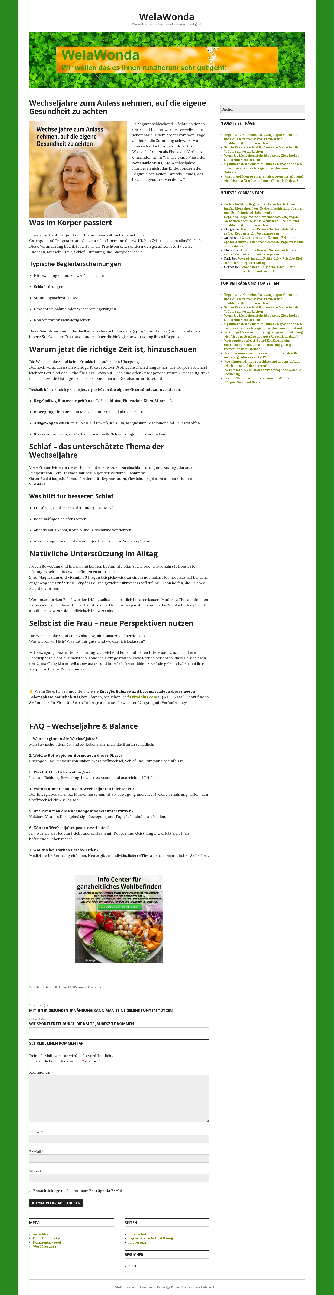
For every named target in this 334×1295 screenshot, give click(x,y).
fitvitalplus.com (142, 697)
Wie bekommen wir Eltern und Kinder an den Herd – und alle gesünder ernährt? (264, 355)
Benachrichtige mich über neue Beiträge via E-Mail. (78, 1190)
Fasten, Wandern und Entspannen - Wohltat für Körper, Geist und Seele (260, 380)
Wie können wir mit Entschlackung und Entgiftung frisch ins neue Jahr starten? (262, 364)
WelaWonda (167, 16)
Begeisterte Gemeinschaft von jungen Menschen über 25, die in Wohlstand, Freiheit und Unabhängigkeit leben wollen (261, 139)
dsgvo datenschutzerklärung (150, 1238)
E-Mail (36, 1151)
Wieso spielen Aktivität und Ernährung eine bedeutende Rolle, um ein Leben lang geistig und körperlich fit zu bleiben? (261, 345)
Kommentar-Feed (47, 1242)
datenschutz (138, 1234)
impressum (137, 1242)
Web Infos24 (233, 204)
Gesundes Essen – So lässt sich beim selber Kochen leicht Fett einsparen (260, 231)
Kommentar (41, 1072)
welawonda (92, 987)
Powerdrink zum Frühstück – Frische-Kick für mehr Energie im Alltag (263, 261)
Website (36, 1171)
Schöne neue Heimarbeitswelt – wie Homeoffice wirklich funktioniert (259, 269)
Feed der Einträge (47, 1238)
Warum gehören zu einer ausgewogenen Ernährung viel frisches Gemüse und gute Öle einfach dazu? (263, 179)
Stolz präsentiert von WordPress (140, 1287)
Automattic (209, 1287)
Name (36, 1132)
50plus (229, 217)
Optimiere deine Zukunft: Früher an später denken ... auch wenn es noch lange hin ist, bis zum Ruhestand (264, 326)
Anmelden (41, 1234)
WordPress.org (44, 1247)
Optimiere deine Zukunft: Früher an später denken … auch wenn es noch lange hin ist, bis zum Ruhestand (263, 168)
